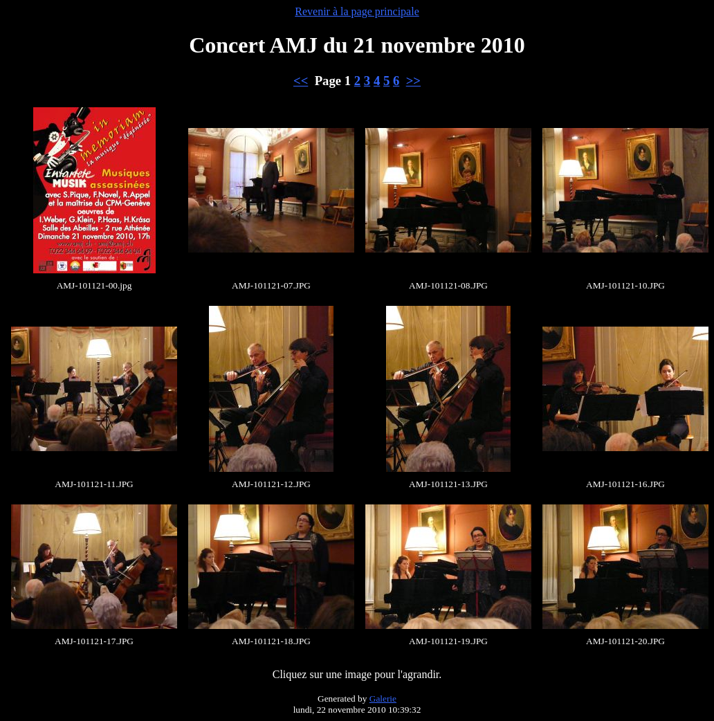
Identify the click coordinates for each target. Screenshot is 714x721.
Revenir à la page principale (357, 11)
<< (300, 80)
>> (413, 80)
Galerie (382, 698)
